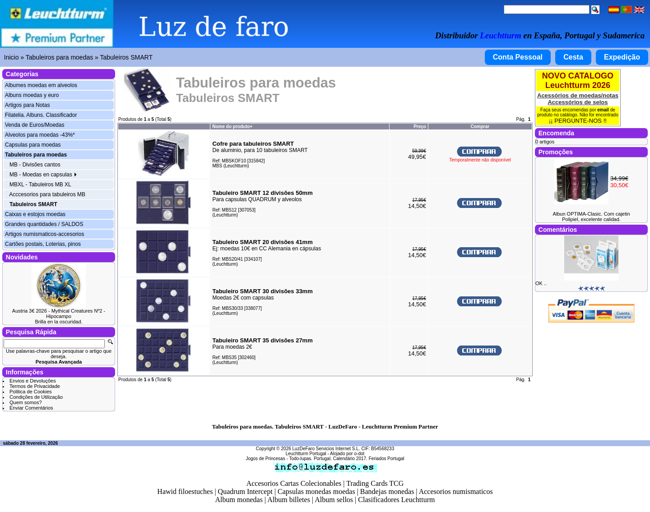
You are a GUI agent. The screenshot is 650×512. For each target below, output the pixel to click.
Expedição (622, 57)
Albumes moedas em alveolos (41, 85)
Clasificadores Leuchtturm (396, 499)
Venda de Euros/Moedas (34, 125)
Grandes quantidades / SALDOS (44, 224)
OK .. (541, 283)
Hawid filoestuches (185, 491)
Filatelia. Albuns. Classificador (41, 115)
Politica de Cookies (30, 391)
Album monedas (239, 499)
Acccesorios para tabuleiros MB (47, 194)
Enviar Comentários (31, 408)
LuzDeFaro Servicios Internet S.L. (326, 448)
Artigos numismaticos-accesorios (44, 234)
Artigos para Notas (27, 105)
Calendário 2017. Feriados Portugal (368, 458)
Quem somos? (25, 402)
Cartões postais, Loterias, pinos (43, 244)
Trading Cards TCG (375, 483)
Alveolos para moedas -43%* (40, 135)
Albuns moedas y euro (32, 95)
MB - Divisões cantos (34, 164)
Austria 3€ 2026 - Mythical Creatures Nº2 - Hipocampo (58, 313)
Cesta (573, 57)
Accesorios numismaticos (456, 491)
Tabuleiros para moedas (59, 57)
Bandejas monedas (387, 491)
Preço (419, 126)
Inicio (11, 57)
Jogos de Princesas (265, 458)
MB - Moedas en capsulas (43, 174)
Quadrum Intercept (245, 491)
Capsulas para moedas (32, 145)
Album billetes (288, 499)
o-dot (359, 453)
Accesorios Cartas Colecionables (294, 483)
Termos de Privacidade (34, 386)
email (603, 109)
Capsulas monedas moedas (316, 491)
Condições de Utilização (36, 397)
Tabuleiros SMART (126, 57)
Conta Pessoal (518, 57)
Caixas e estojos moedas (35, 214)
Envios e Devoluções (32, 380)
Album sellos (334, 499)
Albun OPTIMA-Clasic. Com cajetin (591, 214)
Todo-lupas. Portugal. (310, 458)
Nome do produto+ (232, 126)
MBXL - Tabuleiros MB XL (40, 184)
